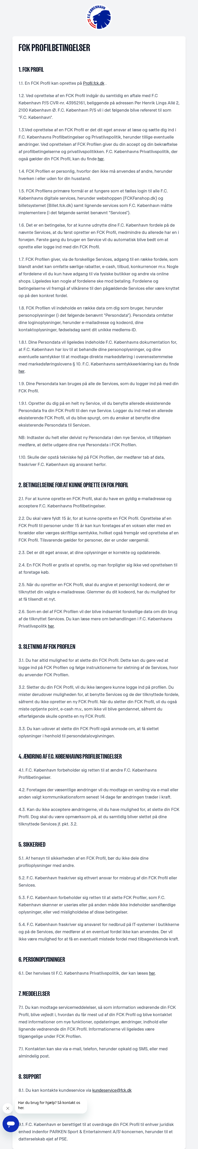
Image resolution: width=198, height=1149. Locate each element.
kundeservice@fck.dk (111, 1090)
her (101, 159)
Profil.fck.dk (93, 83)
